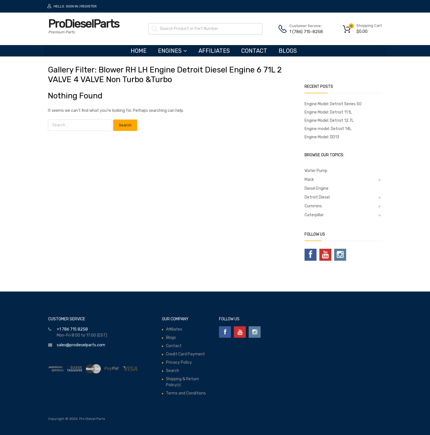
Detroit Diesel (317, 197)
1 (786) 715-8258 (303, 31)
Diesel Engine (316, 188)
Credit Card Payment (185, 354)
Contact (254, 50)
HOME (139, 50)
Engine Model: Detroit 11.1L (328, 112)
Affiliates (214, 50)
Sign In (72, 6)
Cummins (313, 206)
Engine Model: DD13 (322, 137)
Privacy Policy (179, 362)
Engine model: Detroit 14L (328, 128)
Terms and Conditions (186, 393)
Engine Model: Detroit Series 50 (333, 104)
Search (172, 370)
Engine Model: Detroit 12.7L (329, 120)
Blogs (288, 50)
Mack (309, 179)
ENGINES (172, 50)
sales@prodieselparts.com (81, 345)
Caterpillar (314, 215)
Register (88, 6)
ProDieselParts (83, 24)
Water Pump (316, 170)
